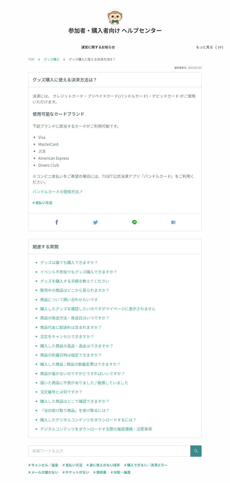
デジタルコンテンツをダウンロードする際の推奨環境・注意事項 (96, 429)
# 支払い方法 (42, 202)
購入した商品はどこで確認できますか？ (74, 401)
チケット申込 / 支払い (115, 47)
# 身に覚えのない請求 (103, 465)
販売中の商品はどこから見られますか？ (74, 290)
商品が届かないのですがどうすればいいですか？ (82, 373)
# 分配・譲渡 (120, 472)
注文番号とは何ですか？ (61, 392)
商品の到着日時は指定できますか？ (71, 355)
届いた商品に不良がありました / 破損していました (84, 382)
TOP (31, 59)
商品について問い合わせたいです (69, 299)
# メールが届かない (43, 472)
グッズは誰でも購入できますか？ (69, 262)
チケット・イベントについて (161, 47)
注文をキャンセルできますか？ (67, 336)
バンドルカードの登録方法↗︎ (57, 191)
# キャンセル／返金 (43, 465)
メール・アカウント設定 (74, 47)
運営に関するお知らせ (32, 47)
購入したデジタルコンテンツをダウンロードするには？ (88, 420)
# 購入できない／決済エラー (145, 465)
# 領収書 (99, 472)
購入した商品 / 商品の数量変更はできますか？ (80, 364)
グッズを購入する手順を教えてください (74, 281)
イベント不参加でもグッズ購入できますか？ (78, 272)
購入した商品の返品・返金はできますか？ (76, 346)
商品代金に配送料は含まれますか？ (71, 327)
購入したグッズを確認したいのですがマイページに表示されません (98, 308)
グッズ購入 (51, 59)
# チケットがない (76, 472)
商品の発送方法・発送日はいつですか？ (74, 318)
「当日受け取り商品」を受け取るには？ (74, 410)
